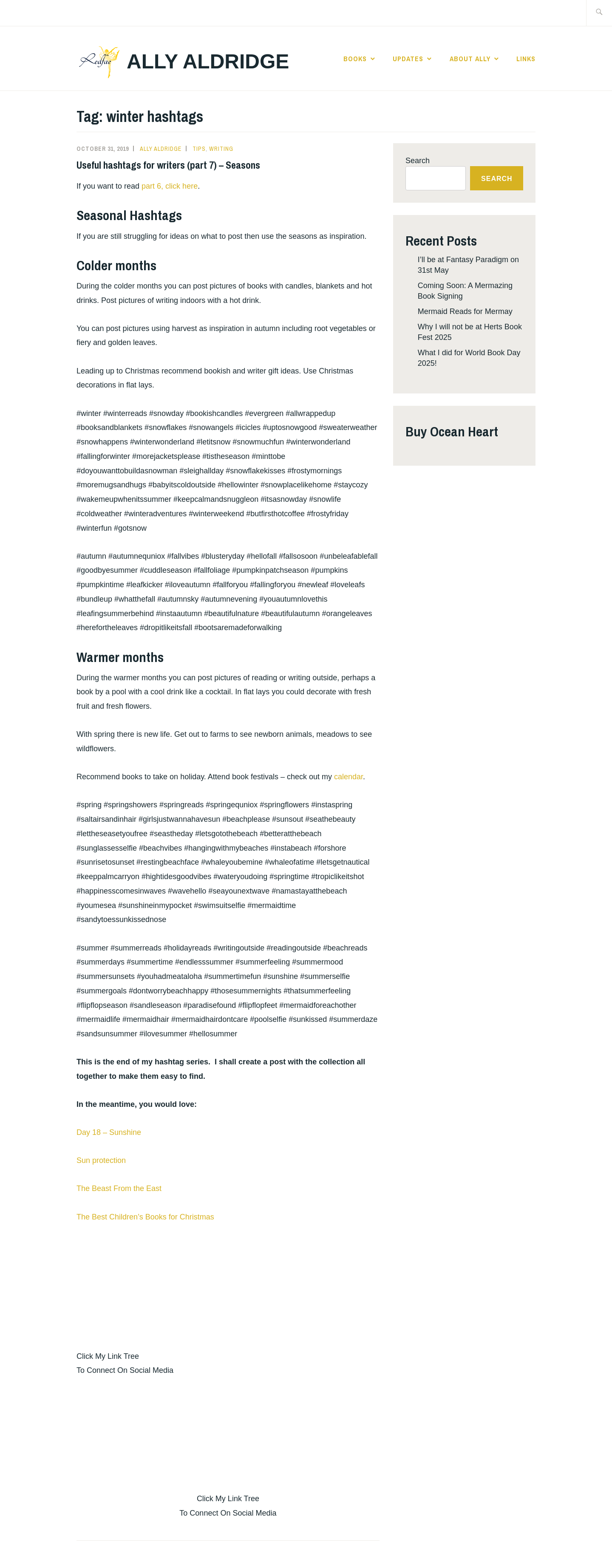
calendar (348, 776)
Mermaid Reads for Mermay (465, 311)
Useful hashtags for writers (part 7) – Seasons (168, 165)
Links (526, 58)
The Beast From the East (119, 1188)
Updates (408, 58)
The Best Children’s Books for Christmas (145, 1217)
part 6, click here (170, 186)
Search (417, 160)
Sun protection (101, 1160)
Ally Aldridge (208, 61)
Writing (221, 149)
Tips (199, 149)
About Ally (470, 58)
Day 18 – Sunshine (108, 1132)
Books (355, 58)
